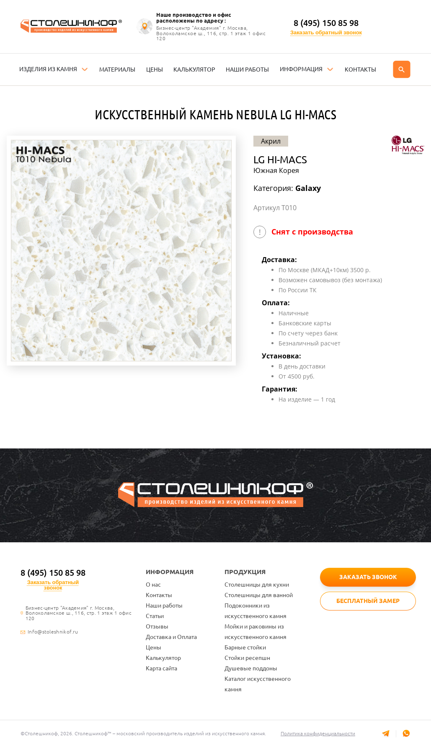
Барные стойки (245, 647)
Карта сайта (161, 668)
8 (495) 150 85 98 (326, 23)
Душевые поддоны (251, 668)
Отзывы (157, 626)
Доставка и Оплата (171, 637)
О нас (153, 584)
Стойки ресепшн (247, 657)
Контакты (159, 595)
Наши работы (164, 605)
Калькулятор (163, 657)
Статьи (155, 616)
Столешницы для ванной (259, 595)
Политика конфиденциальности (318, 733)
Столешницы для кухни (257, 584)
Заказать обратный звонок (326, 32)
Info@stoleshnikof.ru (53, 631)
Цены (153, 647)
